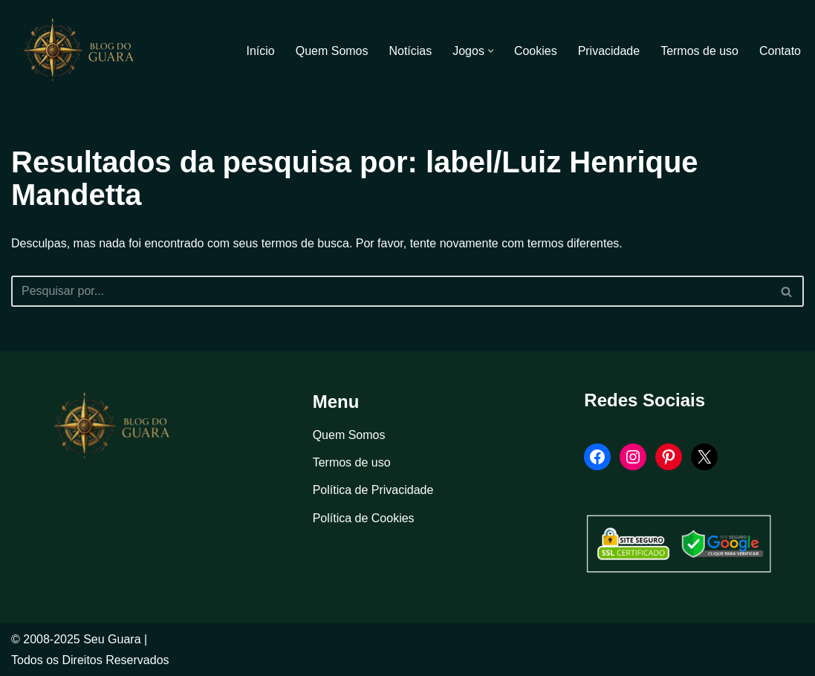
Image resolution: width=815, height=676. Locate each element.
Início (260, 51)
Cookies (535, 51)
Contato (780, 51)
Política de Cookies (364, 518)
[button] (490, 50)
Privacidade (608, 51)
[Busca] (390, 291)
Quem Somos (331, 51)
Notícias (410, 51)
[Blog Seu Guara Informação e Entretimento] (85, 50)
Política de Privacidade (373, 490)
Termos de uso (699, 51)
